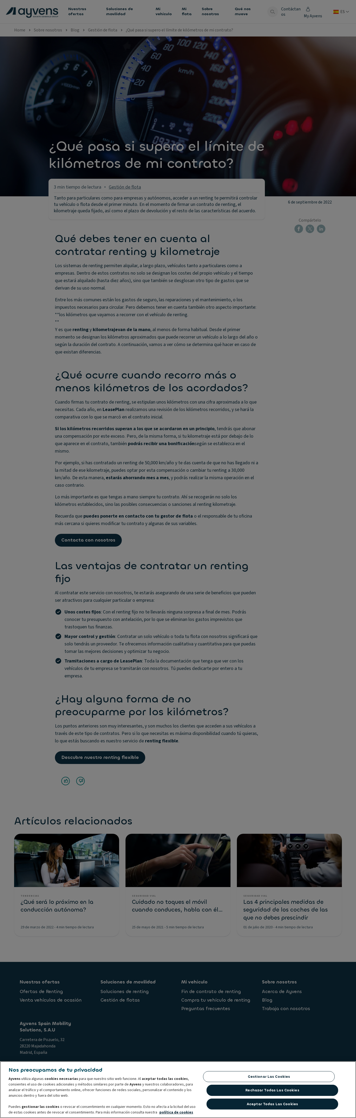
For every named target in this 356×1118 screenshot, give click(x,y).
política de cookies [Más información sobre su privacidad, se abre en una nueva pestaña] (176, 1114)
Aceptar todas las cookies (272, 1105)
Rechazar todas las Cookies (272, 1091)
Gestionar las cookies (269, 1078)
